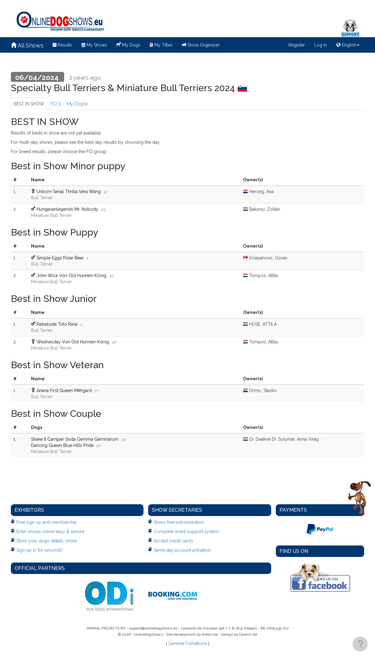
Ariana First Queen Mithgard (64, 390)
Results (62, 44)
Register (297, 44)
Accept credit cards (173, 540)
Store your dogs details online (46, 540)
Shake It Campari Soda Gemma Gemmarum (74, 439)
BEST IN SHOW (29, 103)
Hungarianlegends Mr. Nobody (67, 209)
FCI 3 (56, 103)
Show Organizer (201, 44)
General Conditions (187, 643)
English (348, 44)
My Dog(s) (77, 103)
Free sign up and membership (46, 522)
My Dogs (128, 44)
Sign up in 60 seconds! (39, 550)
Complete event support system (186, 531)
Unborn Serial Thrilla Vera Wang (69, 191)
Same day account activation (182, 550)
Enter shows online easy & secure (50, 531)
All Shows (27, 45)
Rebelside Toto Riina (57, 324)
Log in (320, 44)
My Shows (94, 44)
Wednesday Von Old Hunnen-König (73, 341)
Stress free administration (179, 522)
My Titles (161, 44)
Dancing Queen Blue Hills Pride (62, 445)
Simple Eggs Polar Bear (60, 257)
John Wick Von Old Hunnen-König (71, 275)
